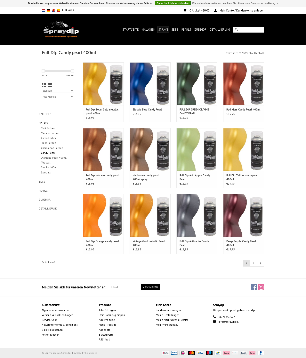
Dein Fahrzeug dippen (112, 315)
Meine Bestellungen (167, 315)
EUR (65, 10)
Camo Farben (49, 138)
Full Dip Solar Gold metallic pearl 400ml (102, 111)
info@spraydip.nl (229, 322)
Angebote (104, 329)
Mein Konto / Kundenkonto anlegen (239, 10)
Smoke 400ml (49, 167)
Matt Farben (48, 128)
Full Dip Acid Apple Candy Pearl (195, 177)
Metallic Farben (50, 133)
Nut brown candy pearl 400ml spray (146, 177)
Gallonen (148, 29)
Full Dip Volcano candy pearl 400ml (102, 177)
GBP (71, 10)
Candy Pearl (257, 52)
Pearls (186, 29)
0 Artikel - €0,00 (197, 10)
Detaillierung (220, 29)
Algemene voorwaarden (56, 310)
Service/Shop (50, 320)
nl (43, 10)
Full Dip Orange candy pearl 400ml (102, 243)
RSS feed (104, 339)
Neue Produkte (108, 324)
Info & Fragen (107, 310)
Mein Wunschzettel (167, 324)
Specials (46, 172)
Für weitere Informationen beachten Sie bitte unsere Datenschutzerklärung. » (235, 3)
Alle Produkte (107, 320)
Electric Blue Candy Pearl (147, 109)
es (58, 10)
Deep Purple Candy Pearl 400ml (241, 243)
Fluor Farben (48, 143)
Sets (175, 29)
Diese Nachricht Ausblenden (173, 3)
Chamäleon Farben (52, 148)
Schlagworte (106, 334)
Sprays (163, 29)
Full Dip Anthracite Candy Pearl (194, 243)
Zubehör (200, 29)
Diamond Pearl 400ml (54, 157)
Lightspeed (91, 352)
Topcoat (45, 162)
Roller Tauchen (50, 334)
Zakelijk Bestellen (52, 329)
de (48, 10)
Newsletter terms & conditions (60, 324)
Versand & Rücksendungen (57, 315)
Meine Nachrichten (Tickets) (172, 320)
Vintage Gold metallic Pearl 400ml (149, 243)
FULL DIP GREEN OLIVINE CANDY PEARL (194, 111)
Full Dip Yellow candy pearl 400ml (242, 177)
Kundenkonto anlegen (168, 310)
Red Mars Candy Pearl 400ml (243, 109)
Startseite (131, 29)
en (53, 10)
